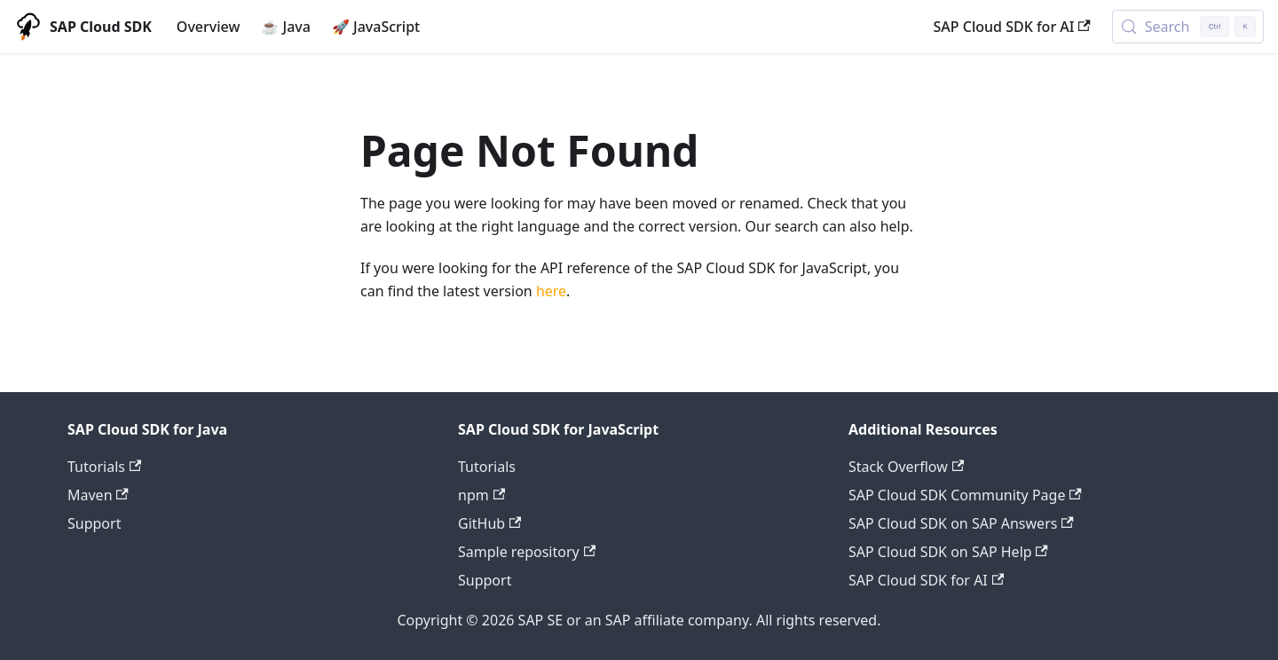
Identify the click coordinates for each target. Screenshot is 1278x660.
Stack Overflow (906, 466)
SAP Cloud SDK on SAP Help (948, 552)
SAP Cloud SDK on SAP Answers (961, 523)
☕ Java (286, 26)
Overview (208, 26)
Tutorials (104, 466)
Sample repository (527, 552)
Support (94, 523)
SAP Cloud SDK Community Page (965, 495)
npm (481, 495)
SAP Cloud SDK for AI (1012, 26)
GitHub (489, 523)
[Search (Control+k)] (1188, 26)
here (551, 291)
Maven (98, 495)
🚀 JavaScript (376, 26)
